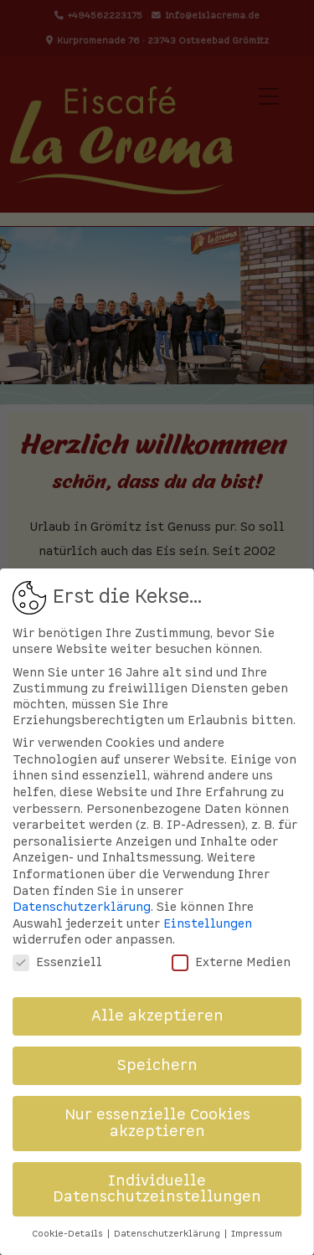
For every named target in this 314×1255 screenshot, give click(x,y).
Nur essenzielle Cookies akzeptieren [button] (157, 1123)
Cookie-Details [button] (69, 1233)
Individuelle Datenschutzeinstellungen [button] (157, 1189)
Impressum (256, 1233)
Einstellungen (207, 924)
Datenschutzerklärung (82, 907)
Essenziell (57, 962)
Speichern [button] (157, 1065)
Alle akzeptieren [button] (157, 1016)
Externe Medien (231, 962)
